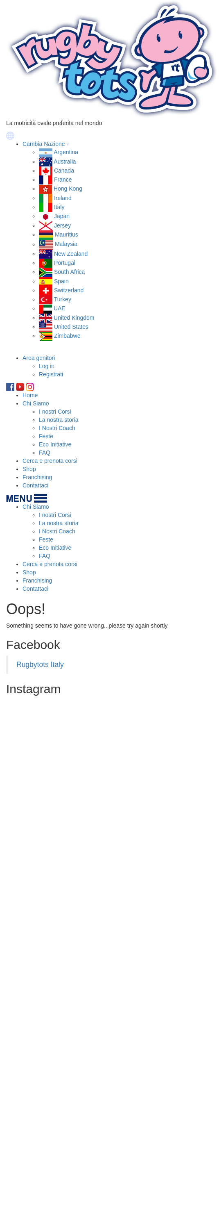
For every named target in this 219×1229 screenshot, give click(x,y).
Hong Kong (68, 188)
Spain (61, 281)
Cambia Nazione (44, 144)
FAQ (44, 452)
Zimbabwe (67, 335)
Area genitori (39, 358)
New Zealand (71, 253)
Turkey (62, 299)
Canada (64, 170)
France (63, 179)
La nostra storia (59, 419)
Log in (46, 366)
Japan (62, 216)
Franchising (37, 477)
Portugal (64, 262)
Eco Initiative (55, 444)
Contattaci (35, 485)
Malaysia (66, 244)
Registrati (51, 374)
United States (71, 326)
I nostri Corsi (55, 411)
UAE (59, 308)
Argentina (66, 152)
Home (30, 395)
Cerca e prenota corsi (50, 460)
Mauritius (66, 234)
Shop (29, 469)
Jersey (62, 225)
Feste (46, 436)
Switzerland (69, 290)
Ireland (63, 198)
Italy (59, 207)
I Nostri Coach (57, 428)
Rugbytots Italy (40, 664)
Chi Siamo (36, 403)
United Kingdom (74, 317)
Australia (65, 161)
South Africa (69, 272)
